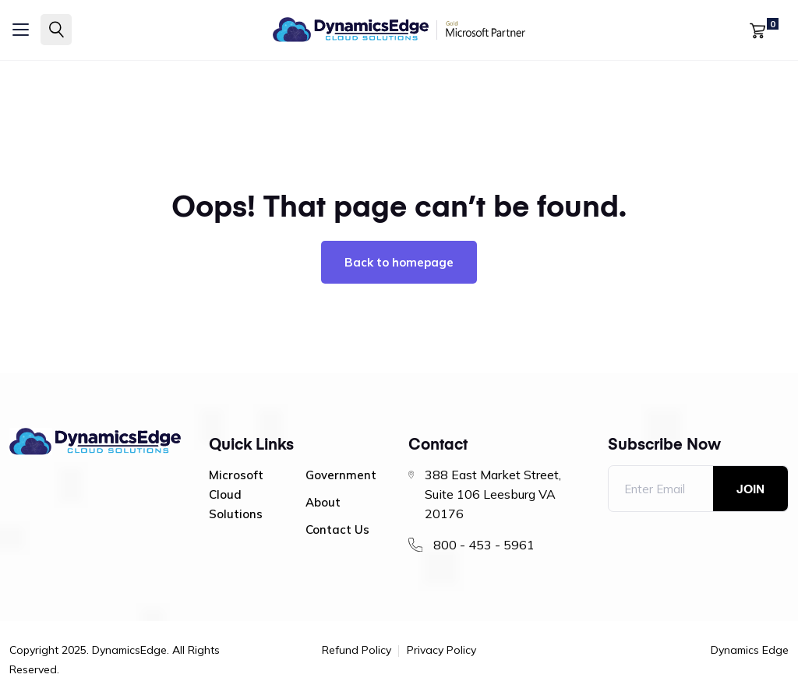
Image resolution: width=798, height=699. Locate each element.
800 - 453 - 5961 (484, 544)
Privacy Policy (441, 650)
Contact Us (337, 529)
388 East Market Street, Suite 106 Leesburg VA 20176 (493, 494)
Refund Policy (356, 650)
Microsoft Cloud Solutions (236, 494)
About (323, 502)
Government (340, 475)
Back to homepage (399, 262)
